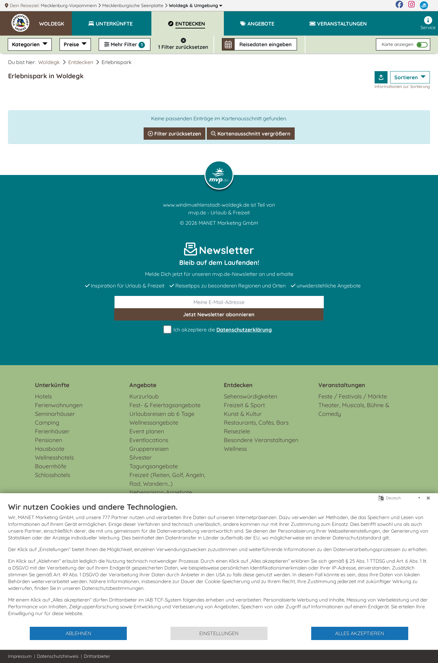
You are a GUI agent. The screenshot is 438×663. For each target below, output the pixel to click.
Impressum (20, 656)
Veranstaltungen (341, 385)
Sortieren (406, 77)
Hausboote (49, 448)
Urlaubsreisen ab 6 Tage (161, 414)
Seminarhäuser (55, 414)
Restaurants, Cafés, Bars (256, 422)
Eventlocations (148, 440)
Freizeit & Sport (244, 405)
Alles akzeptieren (359, 633)
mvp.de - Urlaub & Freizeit (219, 212)
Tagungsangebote (153, 466)
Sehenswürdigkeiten (250, 396)
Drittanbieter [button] (97, 656)
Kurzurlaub (144, 396)
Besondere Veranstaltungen (261, 440)
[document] (219, 564)
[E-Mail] (219, 302)
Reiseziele (237, 431)
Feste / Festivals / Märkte (352, 396)
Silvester (140, 457)
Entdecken (80, 62)
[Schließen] (428, 498)
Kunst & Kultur (243, 414)
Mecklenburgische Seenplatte (133, 5)
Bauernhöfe (50, 466)
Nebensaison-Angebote (160, 492)
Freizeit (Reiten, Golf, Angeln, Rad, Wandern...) (167, 479)
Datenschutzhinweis (58, 656)
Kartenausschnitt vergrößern (250, 133)
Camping (47, 422)
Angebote (142, 385)
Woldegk (195, 5)
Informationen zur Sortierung (402, 86)
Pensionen (48, 440)
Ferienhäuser (52, 431)
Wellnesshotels (54, 457)
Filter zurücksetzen (174, 133)
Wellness (235, 448)
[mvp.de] (424, 5)
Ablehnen (78, 633)
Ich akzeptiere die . (219, 330)
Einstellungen (218, 633)
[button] (55, 20)
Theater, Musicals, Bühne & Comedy (353, 409)
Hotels (43, 396)
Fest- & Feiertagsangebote (165, 405)
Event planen (146, 431)
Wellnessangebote (153, 422)
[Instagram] (411, 5)
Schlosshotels (52, 475)
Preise (72, 44)
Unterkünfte (52, 385)
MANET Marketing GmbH (228, 223)
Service (428, 23)
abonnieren (219, 314)
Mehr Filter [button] (124, 44)
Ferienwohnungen (58, 405)
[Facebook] (399, 5)
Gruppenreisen (149, 448)
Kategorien (26, 44)
